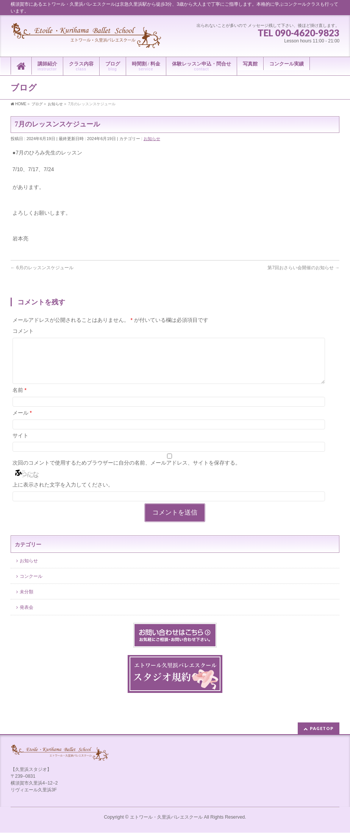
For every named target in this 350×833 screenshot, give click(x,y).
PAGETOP (322, 728)
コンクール (31, 585)
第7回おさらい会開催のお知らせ (303, 267)
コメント (23, 331)
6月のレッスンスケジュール (42, 267)
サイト (20, 444)
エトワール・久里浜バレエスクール (166, 817)
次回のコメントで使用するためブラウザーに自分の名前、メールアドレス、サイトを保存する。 (126, 472)
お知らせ (152, 138)
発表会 (26, 616)
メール (22, 422)
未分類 (26, 601)
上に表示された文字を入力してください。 (62, 494)
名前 (19, 399)
